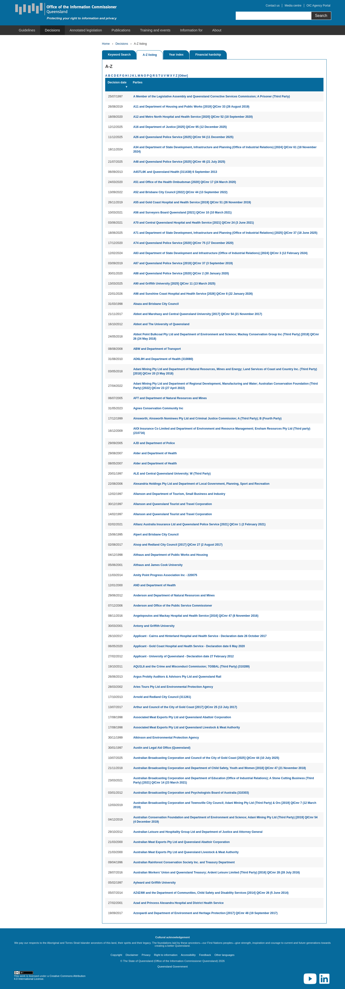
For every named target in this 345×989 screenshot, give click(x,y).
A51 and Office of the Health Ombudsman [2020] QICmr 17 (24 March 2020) (184, 182)
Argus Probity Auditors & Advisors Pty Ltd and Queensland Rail (177, 676)
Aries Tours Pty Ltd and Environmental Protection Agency (173, 687)
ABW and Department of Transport (157, 349)
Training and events (155, 30)
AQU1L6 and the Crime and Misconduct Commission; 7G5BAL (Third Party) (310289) (191, 666)
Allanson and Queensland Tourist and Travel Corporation (172, 504)
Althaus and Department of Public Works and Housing (170, 555)
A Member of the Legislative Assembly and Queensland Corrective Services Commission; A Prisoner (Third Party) (211, 96)
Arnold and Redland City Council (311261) (162, 697)
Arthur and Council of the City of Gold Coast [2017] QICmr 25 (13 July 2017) (185, 707)
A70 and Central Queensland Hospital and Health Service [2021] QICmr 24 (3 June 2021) (193, 222)
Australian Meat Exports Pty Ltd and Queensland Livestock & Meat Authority (186, 852)
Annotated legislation (86, 30)
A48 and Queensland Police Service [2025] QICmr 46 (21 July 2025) (179, 161)
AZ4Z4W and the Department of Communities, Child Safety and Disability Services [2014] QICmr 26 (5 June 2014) (210, 892)
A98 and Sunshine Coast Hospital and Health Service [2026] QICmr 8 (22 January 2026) (193, 293)
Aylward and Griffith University (154, 882)
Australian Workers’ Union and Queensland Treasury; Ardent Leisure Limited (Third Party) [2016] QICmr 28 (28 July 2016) (216, 872)
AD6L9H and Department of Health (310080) (163, 359)
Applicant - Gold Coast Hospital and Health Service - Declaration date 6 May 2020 (189, 646)
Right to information (165, 954)
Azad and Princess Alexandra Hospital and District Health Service (178, 903)
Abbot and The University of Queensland (161, 324)
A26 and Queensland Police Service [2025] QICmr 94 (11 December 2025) (183, 137)
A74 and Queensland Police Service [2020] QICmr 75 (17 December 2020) (183, 243)
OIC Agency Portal (318, 5)
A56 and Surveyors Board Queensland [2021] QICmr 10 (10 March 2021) (182, 212)
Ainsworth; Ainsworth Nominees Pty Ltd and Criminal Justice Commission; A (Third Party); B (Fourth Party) (207, 418)
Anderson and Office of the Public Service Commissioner (172, 605)
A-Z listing (150, 55)
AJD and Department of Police (154, 443)
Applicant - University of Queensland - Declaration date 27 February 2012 (183, 656)
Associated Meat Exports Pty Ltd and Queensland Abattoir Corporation (182, 717)
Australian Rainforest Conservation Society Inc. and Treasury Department (184, 862)
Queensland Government (172, 966)
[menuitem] (27, 30)
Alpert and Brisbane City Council (155, 534)
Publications (121, 30)
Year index (176, 54)
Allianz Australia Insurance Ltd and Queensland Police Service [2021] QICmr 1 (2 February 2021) (199, 524)
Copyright (116, 954)
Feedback (205, 954)
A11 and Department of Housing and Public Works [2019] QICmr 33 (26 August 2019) (191, 106)
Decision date (117, 82)
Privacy (146, 954)
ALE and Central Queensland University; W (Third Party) (172, 473)
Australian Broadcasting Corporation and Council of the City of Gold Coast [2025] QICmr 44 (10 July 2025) (206, 758)
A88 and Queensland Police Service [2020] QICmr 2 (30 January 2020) (181, 273)
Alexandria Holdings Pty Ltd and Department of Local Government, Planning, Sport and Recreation (201, 483)
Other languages (224, 954)
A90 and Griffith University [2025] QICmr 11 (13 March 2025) (174, 283)
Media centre (293, 5)
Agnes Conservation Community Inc (158, 408)
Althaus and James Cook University (158, 565)
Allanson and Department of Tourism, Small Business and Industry (179, 494)
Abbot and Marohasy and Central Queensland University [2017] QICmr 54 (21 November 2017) (197, 314)
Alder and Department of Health (155, 453)
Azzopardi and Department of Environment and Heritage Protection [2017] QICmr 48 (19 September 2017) (205, 913)
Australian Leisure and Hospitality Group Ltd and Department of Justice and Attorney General (197, 832)
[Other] (183, 75)
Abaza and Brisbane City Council (156, 304)
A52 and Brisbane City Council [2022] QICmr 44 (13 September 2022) (180, 192)
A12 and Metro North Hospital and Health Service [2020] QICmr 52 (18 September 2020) (193, 116)
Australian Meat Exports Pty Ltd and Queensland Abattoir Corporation (181, 842)
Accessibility (188, 954)
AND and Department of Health (154, 585)
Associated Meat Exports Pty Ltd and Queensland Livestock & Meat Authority (186, 727)
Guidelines (27, 30)
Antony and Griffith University (154, 626)
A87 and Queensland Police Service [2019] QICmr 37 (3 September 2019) (183, 263)
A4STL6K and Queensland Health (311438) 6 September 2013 (175, 172)
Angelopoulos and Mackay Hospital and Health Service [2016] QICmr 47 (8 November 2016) (195, 615)
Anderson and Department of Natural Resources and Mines (174, 595)
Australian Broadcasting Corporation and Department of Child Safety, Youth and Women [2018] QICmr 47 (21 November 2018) (219, 768)
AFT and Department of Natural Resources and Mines (170, 398)
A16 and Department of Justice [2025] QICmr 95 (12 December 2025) (180, 127)
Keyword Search (119, 54)
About (216, 30)
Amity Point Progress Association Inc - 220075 (165, 575)
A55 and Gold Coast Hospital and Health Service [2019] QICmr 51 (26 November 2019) (192, 202)
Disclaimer (131, 954)
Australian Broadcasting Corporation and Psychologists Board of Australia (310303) (191, 792)
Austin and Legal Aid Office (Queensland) (161, 747)
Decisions (52, 30)
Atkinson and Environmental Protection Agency (166, 737)
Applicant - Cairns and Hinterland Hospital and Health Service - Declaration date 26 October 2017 (199, 636)
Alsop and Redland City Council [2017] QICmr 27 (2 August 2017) (177, 544)
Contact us (272, 5)
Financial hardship (208, 54)
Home (106, 43)
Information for (191, 30)
